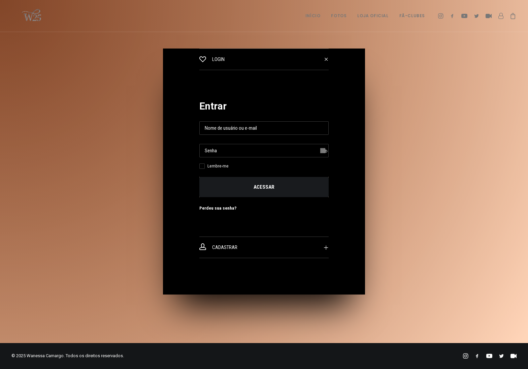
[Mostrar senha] (322, 150)
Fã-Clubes (412, 16)
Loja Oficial (372, 16)
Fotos (338, 16)
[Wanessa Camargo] (23, 16)
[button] (441, 16)
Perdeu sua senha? (217, 208)
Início (313, 16)
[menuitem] (313, 16)
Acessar (264, 187)
